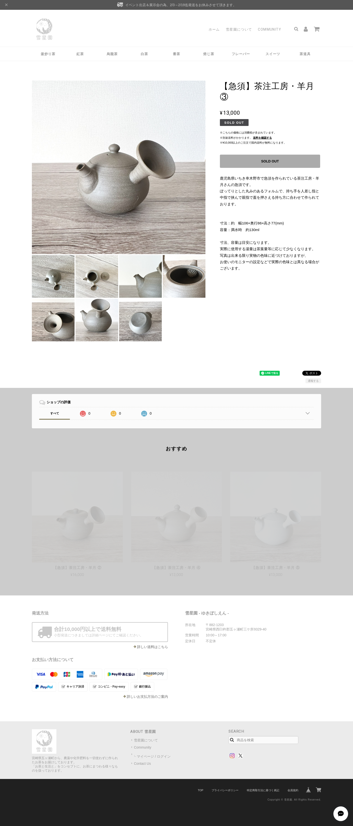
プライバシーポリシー (225, 790)
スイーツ (272, 54)
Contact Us (142, 763)
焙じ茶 (208, 54)
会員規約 (293, 790)
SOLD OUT (270, 161)
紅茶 (80, 54)
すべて (54, 413)
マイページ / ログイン (154, 756)
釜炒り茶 (48, 54)
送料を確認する (262, 137)
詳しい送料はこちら (152, 647)
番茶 (176, 54)
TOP (200, 790)
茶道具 (305, 54)
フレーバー (241, 54)
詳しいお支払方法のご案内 (147, 697)
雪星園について (239, 29)
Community (269, 29)
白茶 (144, 54)
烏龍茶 (112, 54)
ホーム (214, 29)
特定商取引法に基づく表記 (263, 790)
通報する (313, 380)
